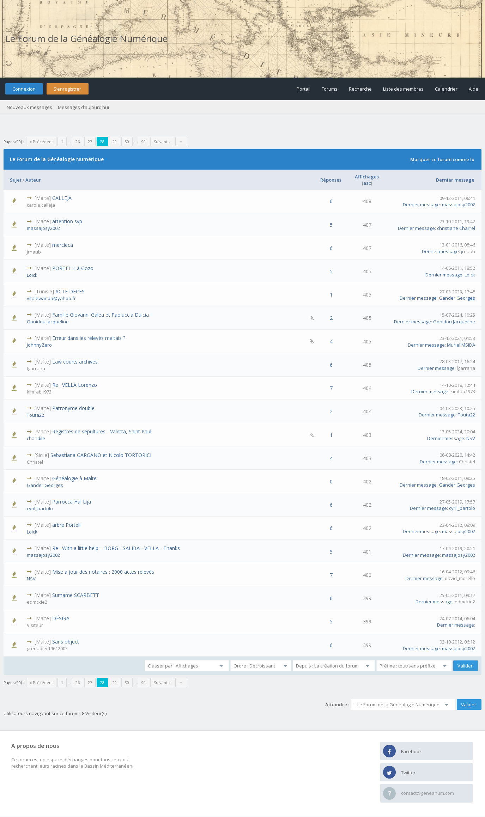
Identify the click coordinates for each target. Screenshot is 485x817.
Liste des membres (403, 89)
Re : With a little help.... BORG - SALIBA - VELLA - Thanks (116, 548)
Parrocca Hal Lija (71, 501)
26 (77, 141)
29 (115, 141)
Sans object (65, 641)
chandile (36, 438)
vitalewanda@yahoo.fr (51, 298)
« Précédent (41, 141)
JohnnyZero (39, 345)
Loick (32, 275)
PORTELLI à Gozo (72, 268)
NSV (470, 438)
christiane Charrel (456, 228)
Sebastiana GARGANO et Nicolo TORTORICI (100, 455)
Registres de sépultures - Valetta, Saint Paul (101, 431)
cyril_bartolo (40, 508)
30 (127, 141)
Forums (330, 89)
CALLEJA (62, 198)
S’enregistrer (67, 89)
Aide (473, 89)
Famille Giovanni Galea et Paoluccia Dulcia (100, 314)
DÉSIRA (60, 618)
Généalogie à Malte (74, 478)
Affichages (367, 176)
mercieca (62, 245)
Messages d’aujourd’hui (83, 107)
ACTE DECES (70, 291)
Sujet (16, 180)
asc (367, 183)
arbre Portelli (66, 525)
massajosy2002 (458, 204)
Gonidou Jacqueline (48, 321)
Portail (303, 89)
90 (143, 141)
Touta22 (35, 415)
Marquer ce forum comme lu (442, 159)
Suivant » (162, 141)
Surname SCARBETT (75, 595)
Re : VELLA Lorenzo (74, 385)
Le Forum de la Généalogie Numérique (86, 38)
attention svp (67, 221)
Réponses (330, 180)
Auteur (33, 180)
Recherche (360, 89)
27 (90, 141)
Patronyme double (73, 408)
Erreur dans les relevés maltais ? (88, 338)
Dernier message (455, 180)
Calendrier (446, 89)
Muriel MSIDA (461, 345)
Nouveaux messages (29, 107)
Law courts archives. (75, 361)
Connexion (24, 89)
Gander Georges (457, 298)
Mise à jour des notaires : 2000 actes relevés (103, 571)
